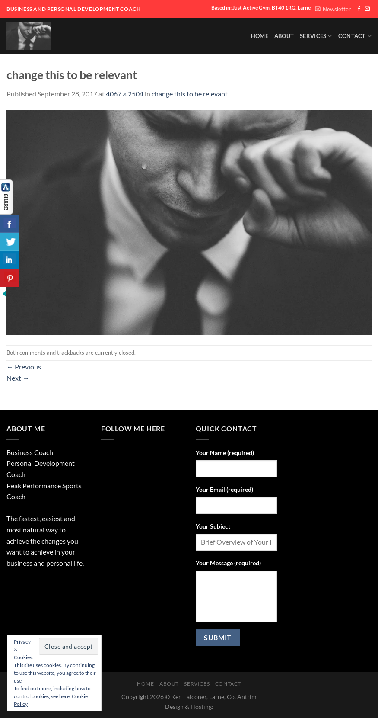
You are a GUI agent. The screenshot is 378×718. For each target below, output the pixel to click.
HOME (259, 35)
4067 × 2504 (124, 94)
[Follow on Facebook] (359, 9)
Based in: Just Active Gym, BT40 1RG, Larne (261, 7)
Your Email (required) (224, 489)
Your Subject (213, 526)
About (284, 35)
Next (17, 378)
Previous (23, 366)
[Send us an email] (367, 9)
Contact (355, 36)
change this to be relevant (190, 94)
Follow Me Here (133, 428)
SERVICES (316, 36)
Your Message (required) (228, 563)
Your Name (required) (225, 452)
